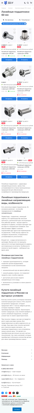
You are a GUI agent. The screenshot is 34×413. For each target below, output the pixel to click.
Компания (4, 353)
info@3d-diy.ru (6, 371)
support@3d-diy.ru (7, 379)
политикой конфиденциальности (12, 404)
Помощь (4, 359)
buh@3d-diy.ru (6, 382)
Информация (5, 356)
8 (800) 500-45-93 (7, 368)
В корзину (9, 59)
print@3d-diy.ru (6, 375)
